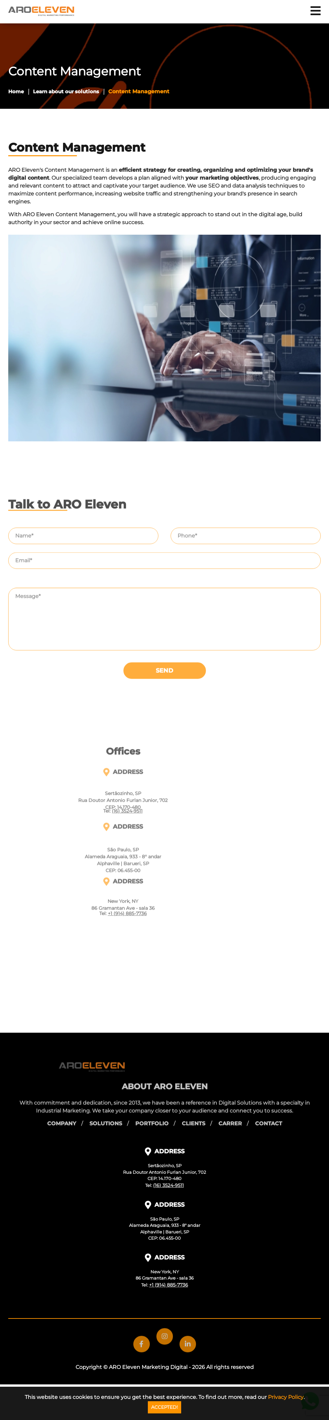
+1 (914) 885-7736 (127, 1021)
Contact (268, 1117)
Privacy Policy (286, 1397)
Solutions (105, 1117)
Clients (193, 1117)
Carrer (230, 1117)
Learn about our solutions (66, 91)
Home (16, 91)
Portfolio (152, 1117)
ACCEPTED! (164, 1407)
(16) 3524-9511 (127, 918)
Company (61, 1117)
